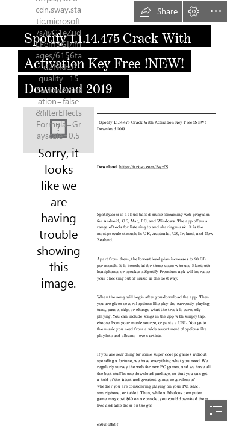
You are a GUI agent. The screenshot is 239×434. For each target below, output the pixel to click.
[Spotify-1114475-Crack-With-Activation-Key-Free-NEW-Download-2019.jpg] (59, 130)
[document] (119, 217)
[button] (158, 11)
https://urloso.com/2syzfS (143, 166)
